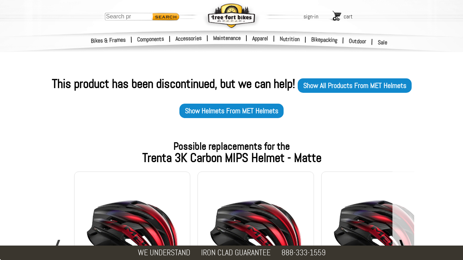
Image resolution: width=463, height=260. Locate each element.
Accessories (188, 38)
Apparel (260, 38)
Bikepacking (324, 40)
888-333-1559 (303, 252)
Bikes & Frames (108, 40)
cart (348, 16)
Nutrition (290, 39)
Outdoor (357, 41)
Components (150, 39)
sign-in (310, 16)
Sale (382, 43)
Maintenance (227, 38)
